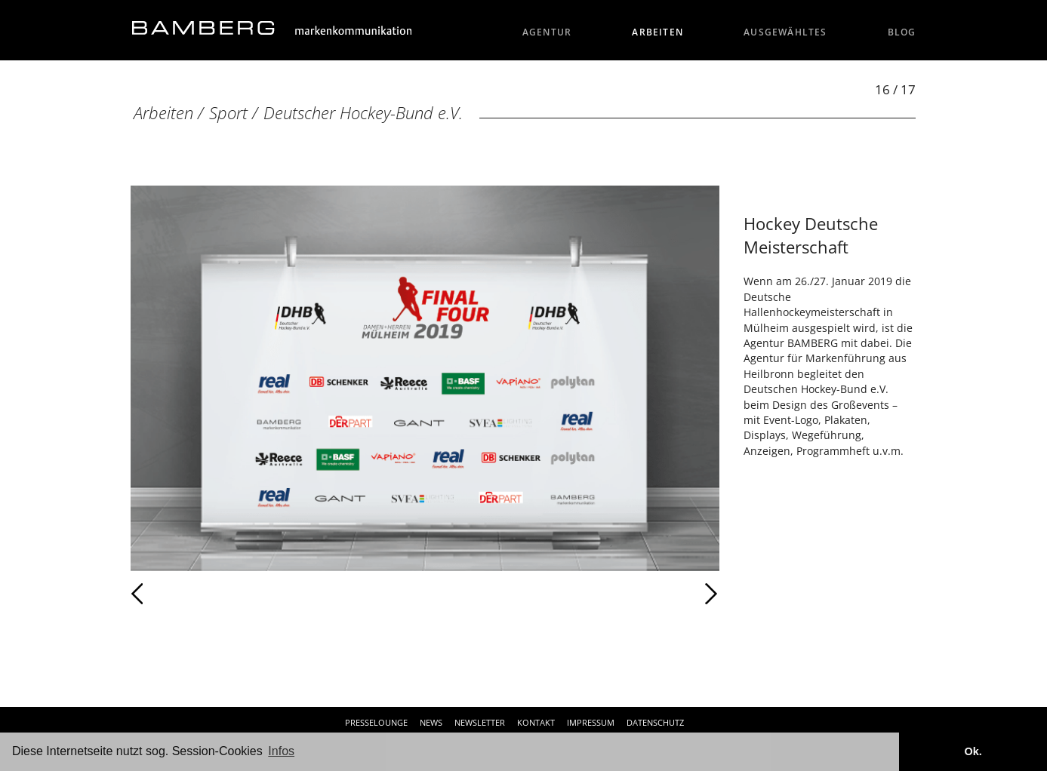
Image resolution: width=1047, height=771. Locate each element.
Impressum (590, 722)
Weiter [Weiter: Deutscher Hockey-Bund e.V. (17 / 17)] (572, 593)
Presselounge (376, 722)
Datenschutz (655, 722)
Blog (902, 32)
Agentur (547, 32)
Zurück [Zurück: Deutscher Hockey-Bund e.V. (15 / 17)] (170, 593)
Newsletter (479, 722)
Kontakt (536, 722)
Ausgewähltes (785, 32)
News (431, 722)
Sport (228, 113)
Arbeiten (657, 32)
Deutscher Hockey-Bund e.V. (363, 113)
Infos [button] (281, 751)
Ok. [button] (972, 751)
